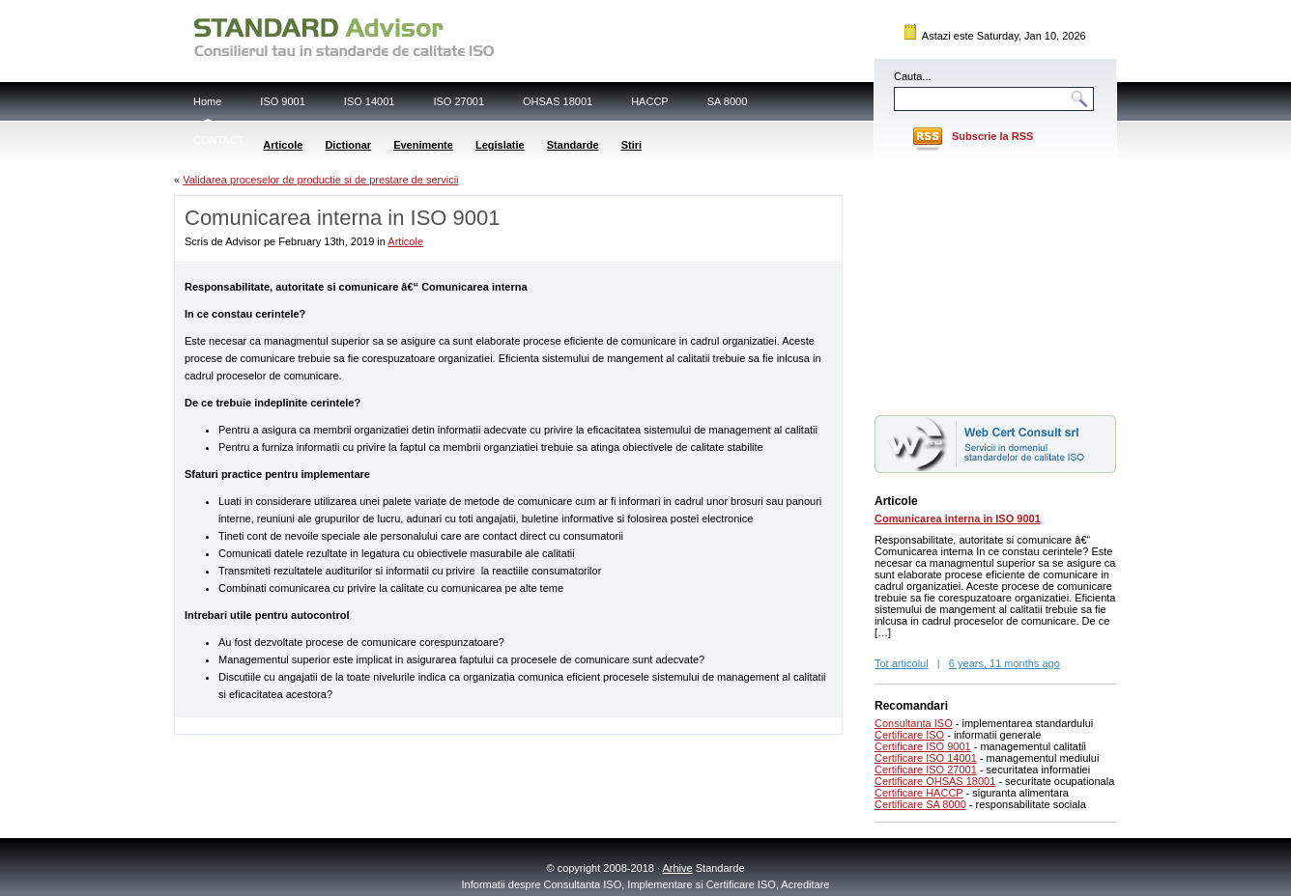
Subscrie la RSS (992, 136)
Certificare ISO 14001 (926, 758)
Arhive (678, 868)
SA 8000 (727, 101)
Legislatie (500, 145)
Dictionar (348, 145)
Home (207, 101)
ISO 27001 (458, 101)
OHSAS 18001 (557, 101)
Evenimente (423, 145)
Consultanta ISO (914, 723)
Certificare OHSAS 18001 (935, 781)
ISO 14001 (369, 101)
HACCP (650, 101)
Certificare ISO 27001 (926, 769)
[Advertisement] (401, 724)
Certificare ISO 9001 (923, 746)
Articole (282, 145)
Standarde (573, 145)
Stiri (631, 145)
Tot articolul (902, 663)
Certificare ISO (909, 735)
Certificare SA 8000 (920, 804)
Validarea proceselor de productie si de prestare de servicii (320, 179)
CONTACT (218, 140)
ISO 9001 (282, 101)
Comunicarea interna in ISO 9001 (958, 518)
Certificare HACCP (919, 792)
